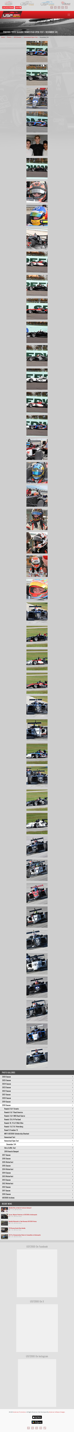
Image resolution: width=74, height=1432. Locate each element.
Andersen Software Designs (57, 1412)
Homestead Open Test (30, 37)
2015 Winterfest (37, 1162)
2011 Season (37, 1190)
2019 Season (37, 1101)
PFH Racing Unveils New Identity (17, 1228)
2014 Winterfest (37, 1169)
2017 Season (37, 1155)
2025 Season (37, 1080)
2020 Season (37, 1098)
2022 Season (37, 1091)
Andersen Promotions (19, 1412)
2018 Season (17, 37)
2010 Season (37, 1194)
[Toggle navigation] (69, 15)
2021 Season (37, 1094)
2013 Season (37, 1180)
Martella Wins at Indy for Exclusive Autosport (20, 1208)
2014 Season (37, 1172)
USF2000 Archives (37, 1197)
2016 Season (37, 1158)
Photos (9, 37)
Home (3, 37)
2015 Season (37, 1165)
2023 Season (37, 1087)
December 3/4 (44, 37)
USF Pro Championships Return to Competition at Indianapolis (25, 1235)
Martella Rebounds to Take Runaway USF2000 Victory (23, 1221)
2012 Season (37, 1187)
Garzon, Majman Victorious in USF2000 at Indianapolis (23, 1214)
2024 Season (37, 1084)
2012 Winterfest (37, 1183)
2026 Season (37, 1076)
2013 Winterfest (37, 1176)
